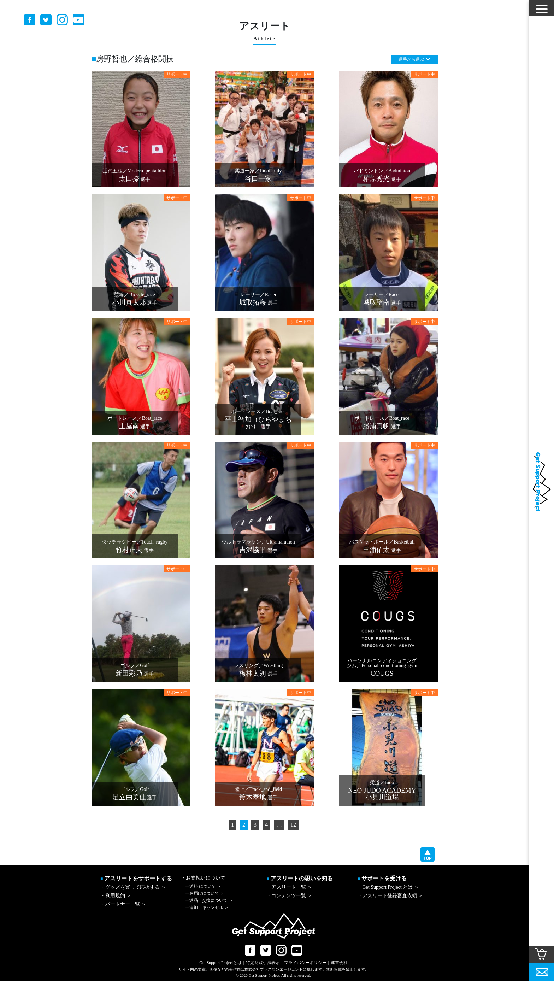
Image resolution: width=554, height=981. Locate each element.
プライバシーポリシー (305, 963)
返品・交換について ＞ (209, 900)
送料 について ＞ (203, 886)
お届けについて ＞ (204, 893)
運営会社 (339, 963)
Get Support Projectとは (220, 963)
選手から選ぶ (411, 59)
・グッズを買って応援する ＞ (133, 887)
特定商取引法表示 (263, 963)
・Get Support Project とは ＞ (388, 887)
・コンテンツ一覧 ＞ (289, 895)
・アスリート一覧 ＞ (289, 887)
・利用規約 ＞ (115, 895)
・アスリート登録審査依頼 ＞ (390, 895)
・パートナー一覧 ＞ (123, 904)
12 (293, 825)
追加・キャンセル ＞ (207, 907)
